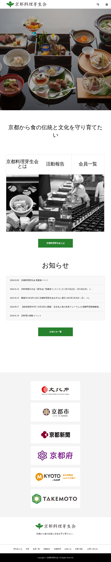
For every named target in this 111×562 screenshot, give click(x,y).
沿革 (27, 549)
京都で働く (79, 549)
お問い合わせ (92, 549)
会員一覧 (36, 549)
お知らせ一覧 (55, 332)
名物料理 (57, 549)
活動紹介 (46, 549)
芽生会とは (17, 549)
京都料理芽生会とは (55, 243)
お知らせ (67, 549)
